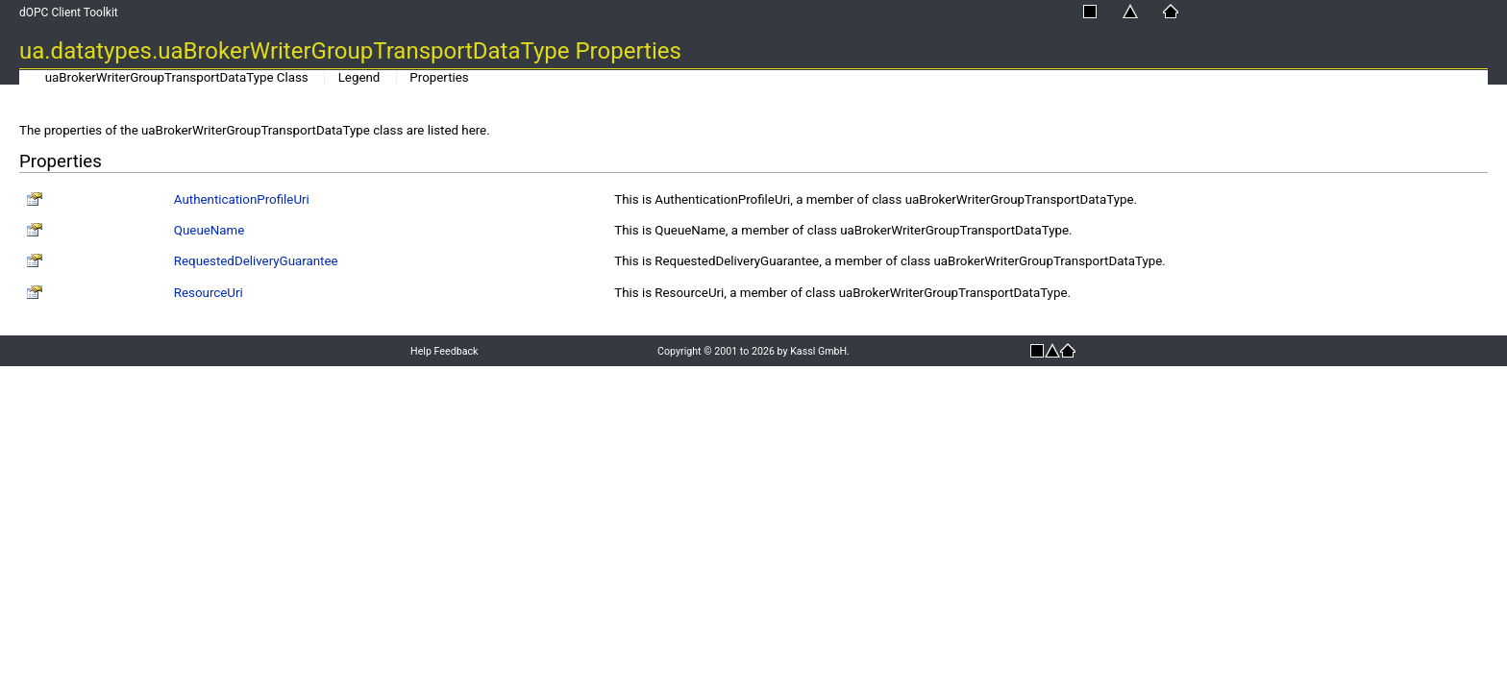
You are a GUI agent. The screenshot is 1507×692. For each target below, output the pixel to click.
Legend (359, 77)
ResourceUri (208, 292)
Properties (438, 77)
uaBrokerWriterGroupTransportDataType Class (177, 77)
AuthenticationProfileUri (241, 199)
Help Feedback (444, 351)
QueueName (209, 230)
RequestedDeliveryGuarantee (256, 261)
